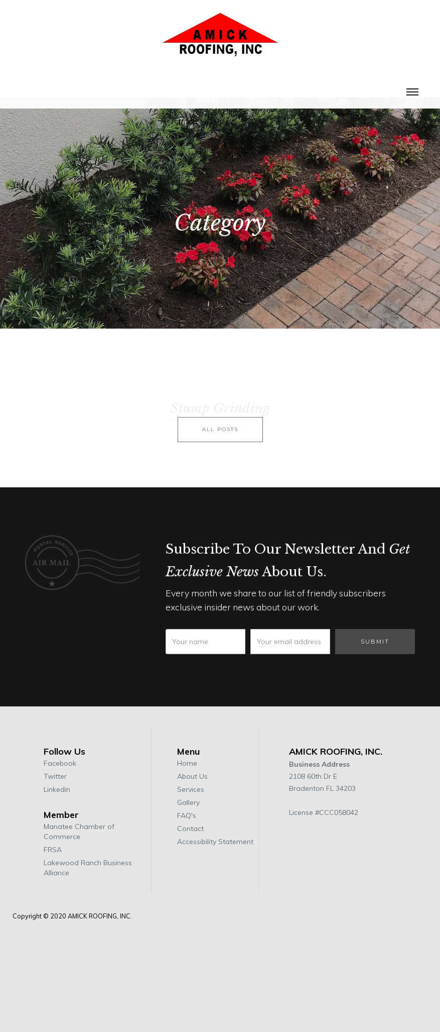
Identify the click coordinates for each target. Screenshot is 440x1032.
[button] (412, 91)
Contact (190, 828)
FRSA (53, 849)
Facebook (60, 763)
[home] (220, 39)
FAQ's (186, 815)
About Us (192, 776)
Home (187, 763)
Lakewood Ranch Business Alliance (88, 867)
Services (190, 789)
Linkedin (57, 789)
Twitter (55, 776)
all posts (220, 441)
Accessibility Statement (215, 841)
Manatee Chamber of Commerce (79, 831)
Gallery (188, 802)
